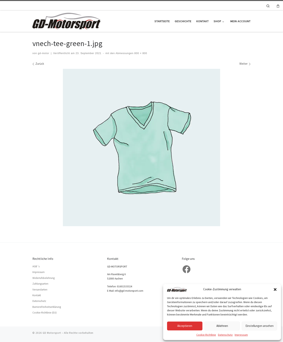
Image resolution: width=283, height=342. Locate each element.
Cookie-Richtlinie (206, 334)
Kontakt (36, 295)
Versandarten (39, 289)
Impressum (241, 334)
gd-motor (43, 53)
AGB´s (36, 266)
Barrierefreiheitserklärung (46, 307)
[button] (275, 289)
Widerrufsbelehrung (43, 278)
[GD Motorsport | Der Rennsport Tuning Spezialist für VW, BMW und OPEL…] (66, 20)
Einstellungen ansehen (259, 326)
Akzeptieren (184, 326)
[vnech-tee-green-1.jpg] (141, 147)
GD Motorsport (52, 333)
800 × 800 (140, 53)
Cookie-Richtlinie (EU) (44, 312)
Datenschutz (225, 334)
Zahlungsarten (40, 283)
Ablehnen (222, 326)
